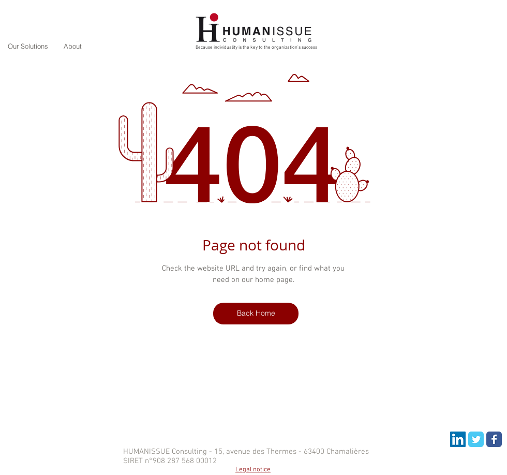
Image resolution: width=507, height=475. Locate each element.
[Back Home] (256, 313)
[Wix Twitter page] (476, 439)
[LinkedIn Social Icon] (458, 439)
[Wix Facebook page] (494, 439)
